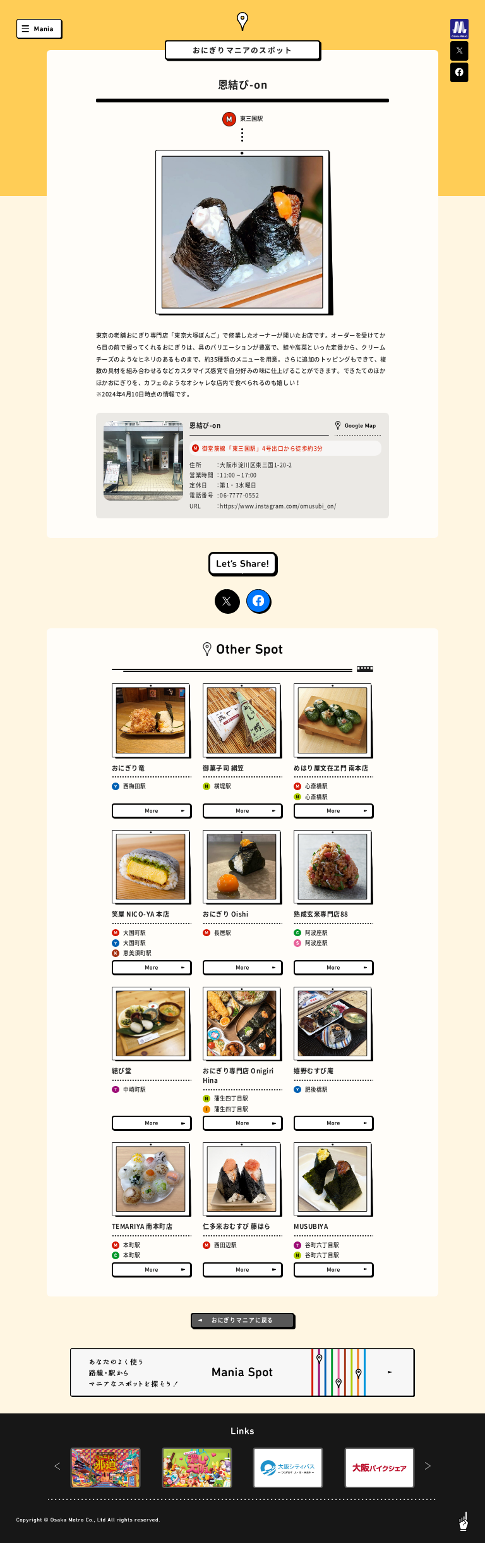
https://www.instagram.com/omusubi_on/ (278, 506)
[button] (57, 1468)
